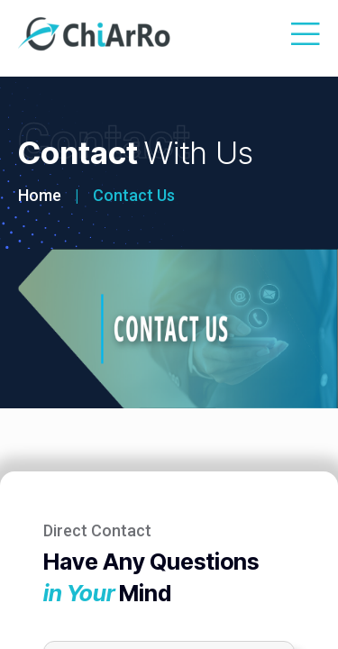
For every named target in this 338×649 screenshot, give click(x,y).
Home (39, 195)
